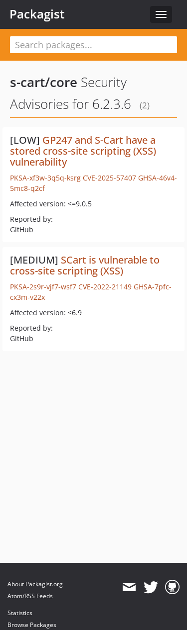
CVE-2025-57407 (109, 177)
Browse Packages (31, 625)
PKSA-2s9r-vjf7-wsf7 (43, 286)
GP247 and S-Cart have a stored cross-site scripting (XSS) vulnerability (83, 151)
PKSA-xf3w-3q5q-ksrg (45, 177)
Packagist (37, 14)
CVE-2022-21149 (105, 286)
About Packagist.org (35, 584)
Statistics (19, 613)
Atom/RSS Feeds (30, 596)
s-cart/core (43, 82)
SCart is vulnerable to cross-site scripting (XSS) (85, 265)
